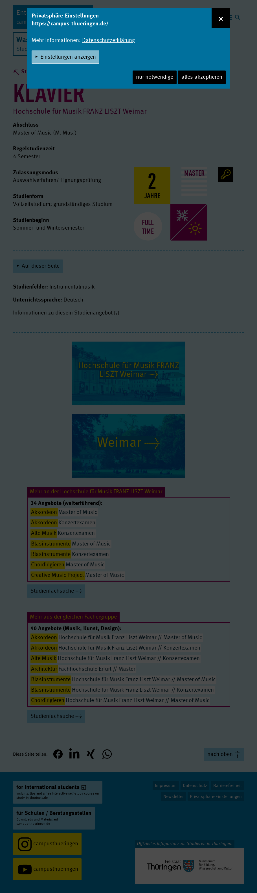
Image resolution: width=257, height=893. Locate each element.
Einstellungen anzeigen (68, 57)
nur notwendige (154, 77)
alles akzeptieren (201, 77)
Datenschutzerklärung (108, 40)
